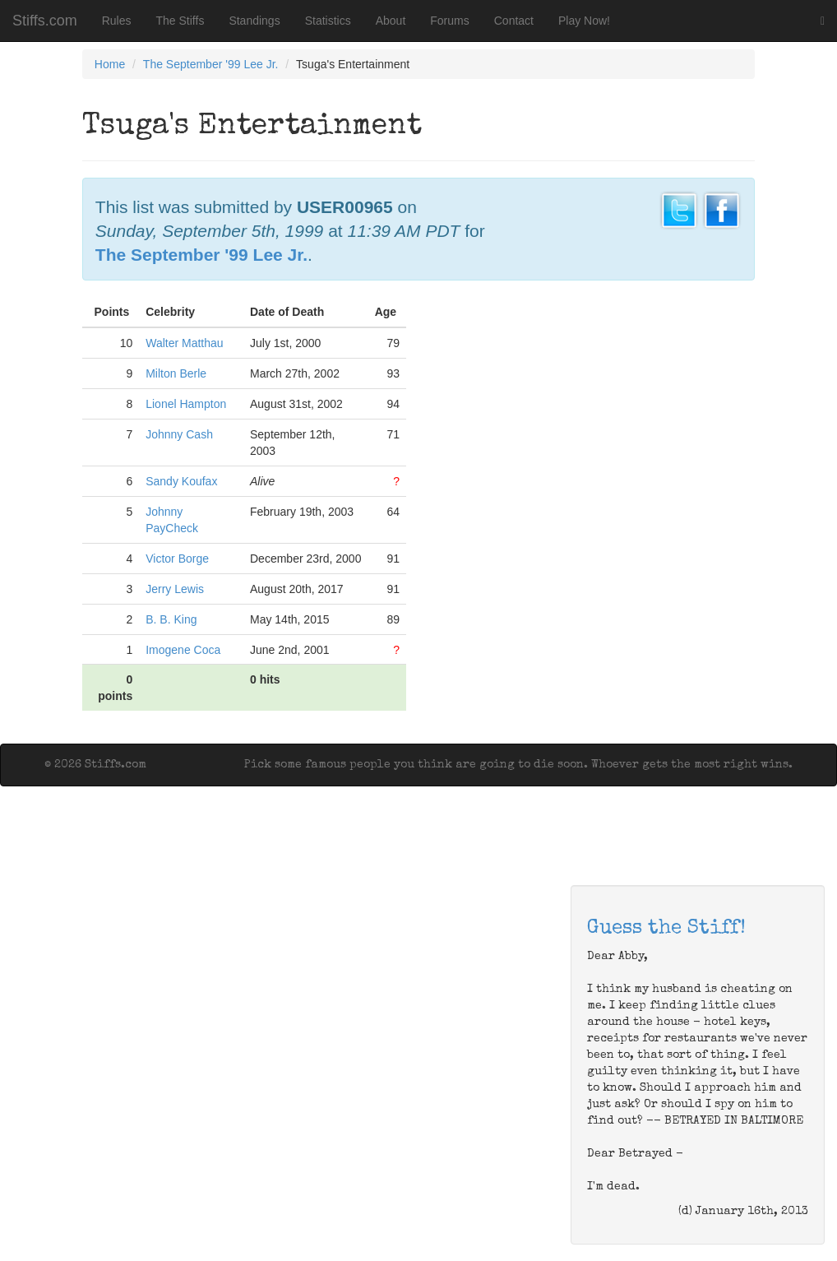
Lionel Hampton (186, 403)
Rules (117, 20)
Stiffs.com (44, 20)
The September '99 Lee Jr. (211, 64)
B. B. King (171, 619)
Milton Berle (176, 373)
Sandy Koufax (181, 481)
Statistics (328, 20)
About (391, 20)
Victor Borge (177, 558)
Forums (449, 20)
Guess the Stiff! (666, 929)
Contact (514, 20)
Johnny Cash (179, 434)
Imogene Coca (183, 649)
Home (110, 64)
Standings (254, 20)
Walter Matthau (184, 343)
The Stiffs (180, 20)
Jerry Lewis (175, 589)
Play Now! (584, 20)
